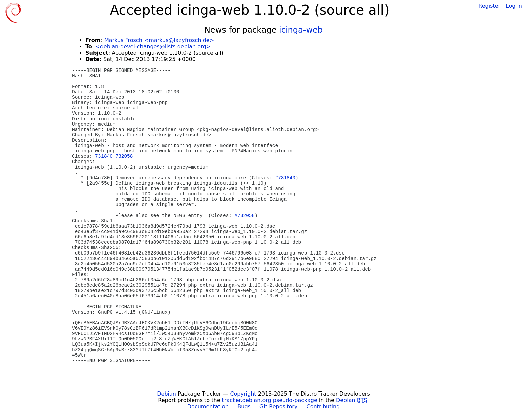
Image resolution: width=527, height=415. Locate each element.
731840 (104, 156)
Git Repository (278, 406)
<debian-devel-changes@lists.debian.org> (153, 46)
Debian (166, 393)
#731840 (285, 178)
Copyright (243, 393)
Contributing (323, 406)
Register (489, 6)
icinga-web (301, 30)
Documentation (208, 406)
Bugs (244, 406)
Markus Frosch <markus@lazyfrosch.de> (159, 40)
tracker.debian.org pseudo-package (269, 400)
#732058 (245, 215)
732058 (124, 156)
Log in (514, 6)
